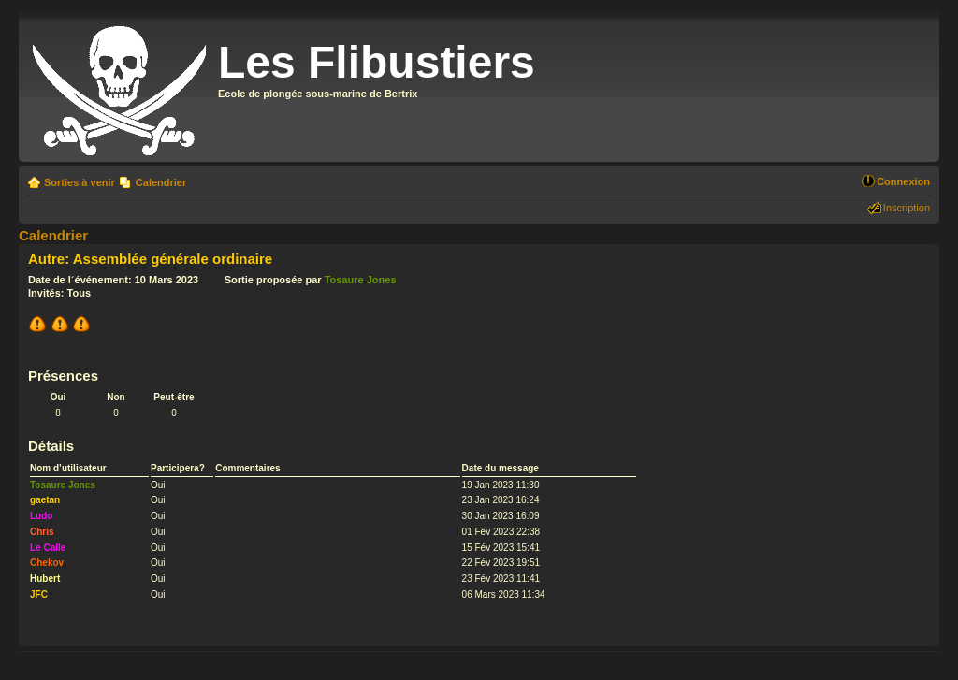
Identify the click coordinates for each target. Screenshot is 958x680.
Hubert (45, 578)
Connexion (903, 181)
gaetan (45, 500)
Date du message (500, 468)
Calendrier (161, 182)
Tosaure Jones (361, 279)
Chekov (47, 562)
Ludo (41, 516)
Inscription (906, 207)
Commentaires (247, 468)
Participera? (178, 468)
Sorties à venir (79, 182)
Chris (42, 532)
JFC (39, 594)
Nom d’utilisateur (68, 468)
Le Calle (47, 548)
